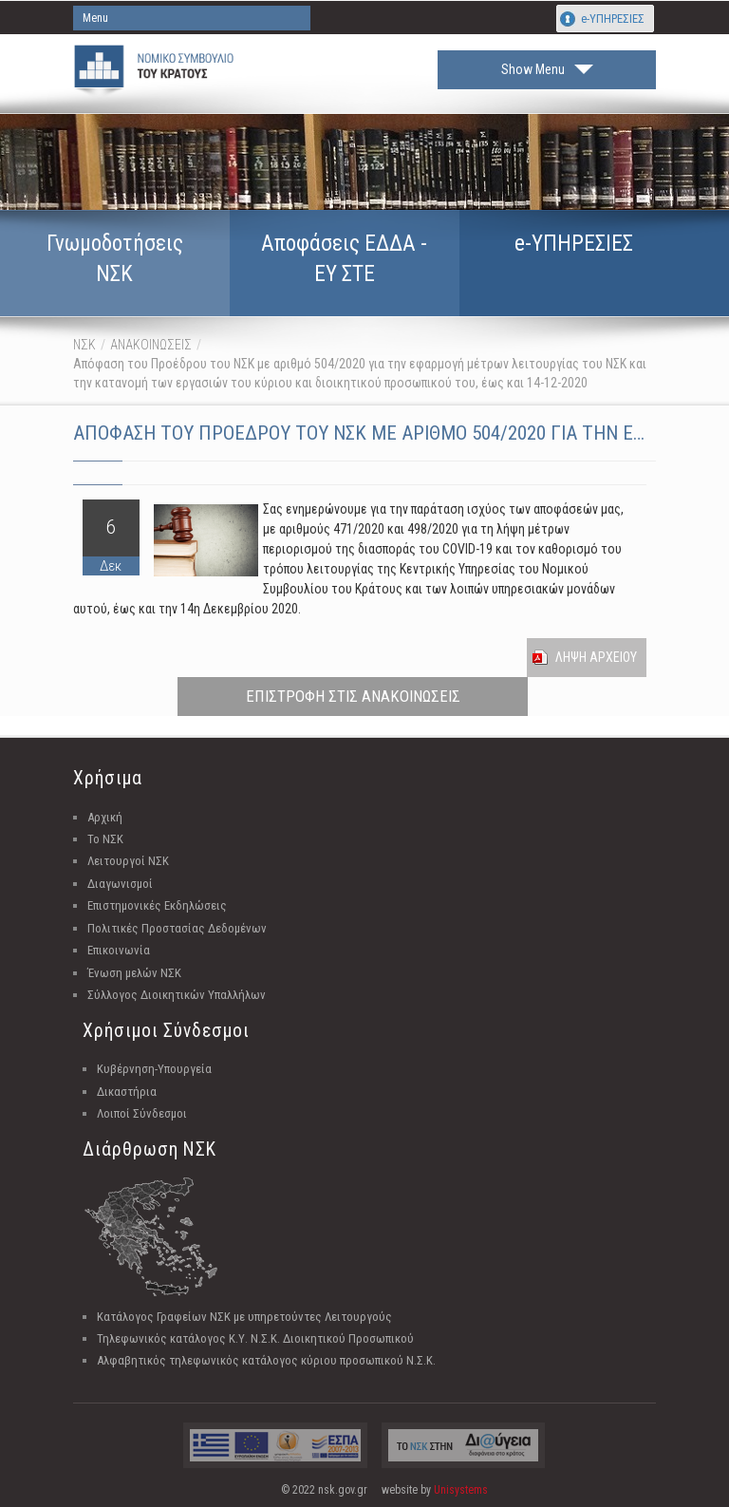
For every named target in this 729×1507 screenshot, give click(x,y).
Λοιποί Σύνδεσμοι (142, 1113)
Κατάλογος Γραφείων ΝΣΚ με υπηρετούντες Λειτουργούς (244, 1316)
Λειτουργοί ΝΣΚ (128, 861)
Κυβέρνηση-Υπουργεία (154, 1069)
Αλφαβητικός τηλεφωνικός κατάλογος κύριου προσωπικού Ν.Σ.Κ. (266, 1360)
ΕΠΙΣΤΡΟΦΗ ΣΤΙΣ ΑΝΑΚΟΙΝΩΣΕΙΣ (353, 696)
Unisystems (461, 1490)
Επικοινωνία (118, 950)
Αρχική (104, 817)
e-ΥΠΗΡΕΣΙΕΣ (613, 18)
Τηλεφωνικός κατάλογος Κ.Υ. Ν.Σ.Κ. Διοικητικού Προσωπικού (255, 1338)
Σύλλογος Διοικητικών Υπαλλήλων (176, 995)
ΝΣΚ (84, 344)
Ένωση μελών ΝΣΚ (134, 973)
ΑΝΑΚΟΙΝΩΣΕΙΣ (151, 344)
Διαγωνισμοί (120, 883)
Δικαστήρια (127, 1091)
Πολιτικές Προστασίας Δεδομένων (177, 928)
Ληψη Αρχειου (596, 657)
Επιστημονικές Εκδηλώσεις (157, 905)
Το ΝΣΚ (105, 839)
